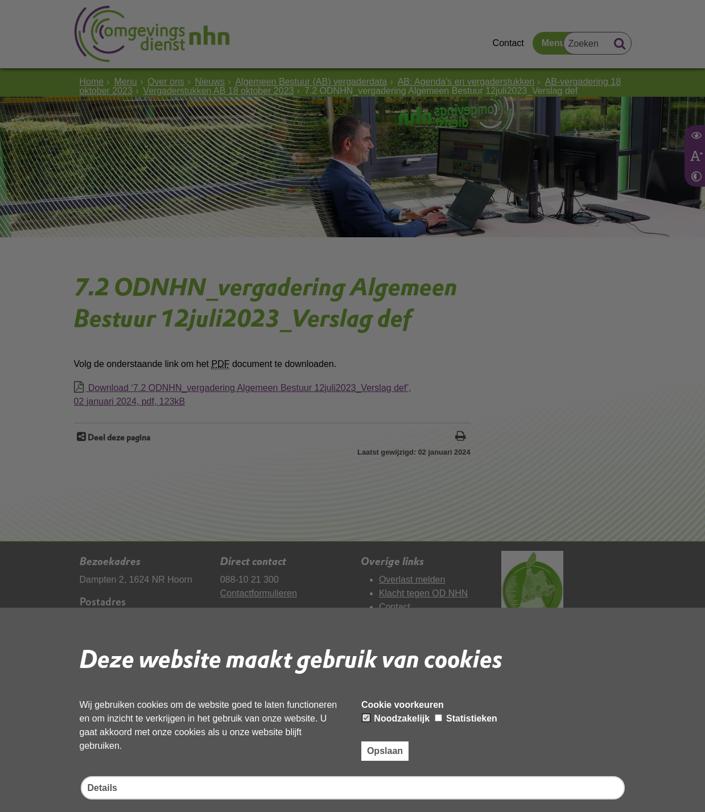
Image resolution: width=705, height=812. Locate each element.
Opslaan (385, 751)
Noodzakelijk (396, 718)
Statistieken (466, 718)
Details (102, 788)
